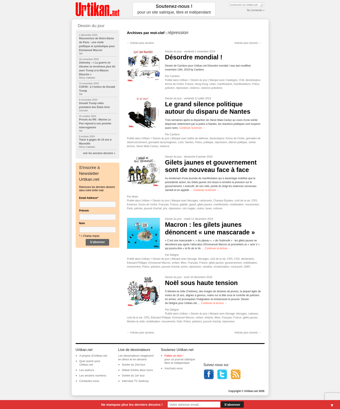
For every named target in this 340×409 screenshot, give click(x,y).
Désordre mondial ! (193, 57)
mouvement (252, 204)
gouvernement (233, 262)
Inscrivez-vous (173, 368)
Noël (179, 321)
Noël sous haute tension (201, 282)
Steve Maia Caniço (147, 146)
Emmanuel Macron (159, 262)
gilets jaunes (204, 204)
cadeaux (253, 313)
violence (194, 87)
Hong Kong (201, 84)
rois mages (188, 208)
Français (164, 204)
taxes (209, 208)
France (189, 84)
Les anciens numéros (92, 375)
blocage (192, 258)
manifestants (224, 84)
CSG (237, 258)
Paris (130, 208)
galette (184, 204)
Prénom (84, 210)
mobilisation (237, 204)
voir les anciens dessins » (99, 153)
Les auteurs (86, 370)
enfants (208, 317)
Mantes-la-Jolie (136, 321)
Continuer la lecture (192, 127)
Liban (212, 84)
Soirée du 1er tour (133, 375)
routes (200, 208)
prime (184, 266)
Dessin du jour (173, 51)
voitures (217, 208)
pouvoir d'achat (153, 208)
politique (208, 142)
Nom (82, 223)
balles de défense (198, 138)
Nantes (189, 142)
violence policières (211, 87)
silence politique (237, 142)
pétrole (138, 208)
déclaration (247, 258)
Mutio (135, 196)
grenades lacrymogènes (162, 142)
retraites (207, 266)
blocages (193, 200)
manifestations (242, 84)
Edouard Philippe (137, 262)
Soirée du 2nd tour (133, 364)
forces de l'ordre (174, 84)
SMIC (247, 266)
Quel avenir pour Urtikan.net (89, 362)
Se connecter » (256, 10)
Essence (132, 204)
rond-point (236, 266)
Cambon (175, 76)
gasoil (192, 204)
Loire (181, 142)
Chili (241, 80)
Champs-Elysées (223, 200)
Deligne (174, 254)
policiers (170, 87)
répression (182, 87)
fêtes (183, 262)
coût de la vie (242, 200)
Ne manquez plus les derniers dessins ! (132, 404)
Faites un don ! (173, 355)
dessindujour (253, 80)
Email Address (88, 197)
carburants (205, 200)
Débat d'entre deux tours (137, 370)
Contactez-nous (89, 381)
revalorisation (221, 266)
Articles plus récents (247, 43)
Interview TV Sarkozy (135, 381)
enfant (175, 262)
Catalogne (232, 80)
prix (165, 208)
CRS (254, 200)
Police (255, 84)
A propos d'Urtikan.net (93, 355)
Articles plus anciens (140, 43)
